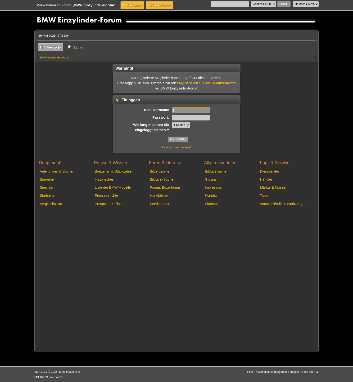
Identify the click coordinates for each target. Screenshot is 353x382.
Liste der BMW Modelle (113, 187)
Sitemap (211, 204)
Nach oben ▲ (310, 371)
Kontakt (211, 195)
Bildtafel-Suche (161, 179)
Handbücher (159, 195)
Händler (266, 179)
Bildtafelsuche (216, 171)
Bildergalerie (159, 171)
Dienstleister (269, 171)
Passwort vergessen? (177, 147)
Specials (46, 187)
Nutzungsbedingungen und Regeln (277, 371)
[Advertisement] (176, 278)
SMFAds (39, 377)
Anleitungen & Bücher (56, 171)
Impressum (213, 187)
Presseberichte (106, 195)
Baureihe (47, 179)
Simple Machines (70, 371)
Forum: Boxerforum (165, 187)
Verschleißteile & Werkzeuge (282, 204)
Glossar (211, 179)
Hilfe (250, 371)
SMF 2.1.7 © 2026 (45, 371)
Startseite (47, 195)
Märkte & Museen (273, 187)
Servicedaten (160, 204)
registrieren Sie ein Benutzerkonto (207, 83)
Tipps (264, 195)
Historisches (104, 179)
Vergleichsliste (51, 204)
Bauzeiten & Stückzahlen (114, 171)
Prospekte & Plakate (110, 204)
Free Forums (56, 377)
